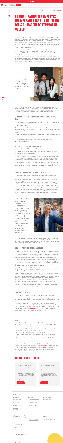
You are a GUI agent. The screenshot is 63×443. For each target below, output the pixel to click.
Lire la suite (21, 382)
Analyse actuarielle (16, 402)
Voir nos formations (32, 405)
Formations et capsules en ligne (33, 399)
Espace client (49, 5)
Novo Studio (57, 5)
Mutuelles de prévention (17, 399)
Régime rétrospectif (16, 400)
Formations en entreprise (32, 402)
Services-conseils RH (32, 412)
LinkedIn (54, 10)
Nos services (17, 394)
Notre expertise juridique (47, 399)
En (28, 5)
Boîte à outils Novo (31, 1)
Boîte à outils (17, 436)
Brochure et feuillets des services (20, 434)
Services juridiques (47, 397)
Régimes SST (16, 397)
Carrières (25, 5)
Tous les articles (55, 358)
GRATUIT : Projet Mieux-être (17, 417)
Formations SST (31, 397)
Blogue (16, 432)
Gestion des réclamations (17, 405)
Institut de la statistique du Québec (50, 52)
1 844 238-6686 (12, 5)
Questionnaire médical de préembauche (17, 409)
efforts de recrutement (27, 46)
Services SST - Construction (49, 412)
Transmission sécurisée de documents (37, 5)
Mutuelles (18, 5)
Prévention (15, 406)
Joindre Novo (17, 439)
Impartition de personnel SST (48, 414)
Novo (16, 427)
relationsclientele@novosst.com (34, 308)
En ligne (44, 322)
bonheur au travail (46, 279)
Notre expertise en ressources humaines (33, 415)
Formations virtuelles (31, 400)
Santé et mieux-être (17, 412)
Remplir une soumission (33, 419)
